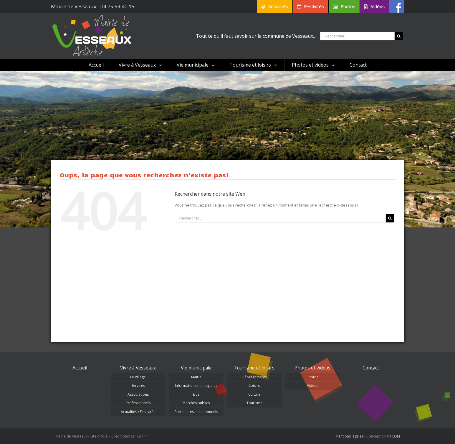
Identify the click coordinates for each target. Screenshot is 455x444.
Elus (196, 394)
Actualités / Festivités (138, 411)
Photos (312, 376)
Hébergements (254, 376)
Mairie (196, 376)
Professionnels (138, 402)
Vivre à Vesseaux (138, 367)
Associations (138, 394)
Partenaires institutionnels (196, 411)
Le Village (138, 376)
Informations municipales (196, 385)
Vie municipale (196, 367)
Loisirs (254, 385)
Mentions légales (349, 436)
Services (138, 385)
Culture (254, 394)
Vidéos (312, 385)
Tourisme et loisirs (254, 367)
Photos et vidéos (312, 367)
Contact (371, 367)
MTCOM (393, 436)
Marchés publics (196, 402)
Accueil (79, 367)
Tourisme (254, 402)
